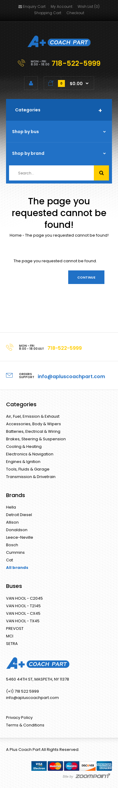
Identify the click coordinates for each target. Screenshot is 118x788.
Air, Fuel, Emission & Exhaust (32, 416)
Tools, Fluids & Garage (27, 469)
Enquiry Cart (32, 6)
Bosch (12, 545)
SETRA (12, 643)
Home (16, 235)
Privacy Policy (19, 717)
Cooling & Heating (24, 446)
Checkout (75, 12)
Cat (9, 560)
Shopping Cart (47, 12)
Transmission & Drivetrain (31, 477)
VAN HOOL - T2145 (23, 606)
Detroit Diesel (19, 515)
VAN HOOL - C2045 (24, 598)
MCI (9, 636)
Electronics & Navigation (29, 454)
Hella (11, 507)
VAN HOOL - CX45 (23, 613)
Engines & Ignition (23, 461)
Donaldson (16, 530)
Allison (12, 522)
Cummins (15, 552)
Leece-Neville (19, 537)
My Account (61, 6)
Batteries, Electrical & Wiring (33, 431)
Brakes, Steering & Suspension (36, 439)
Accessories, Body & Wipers (33, 424)
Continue (86, 277)
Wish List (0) (89, 6)
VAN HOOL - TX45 (23, 621)
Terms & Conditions (25, 725)
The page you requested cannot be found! (67, 235)
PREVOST (15, 628)
